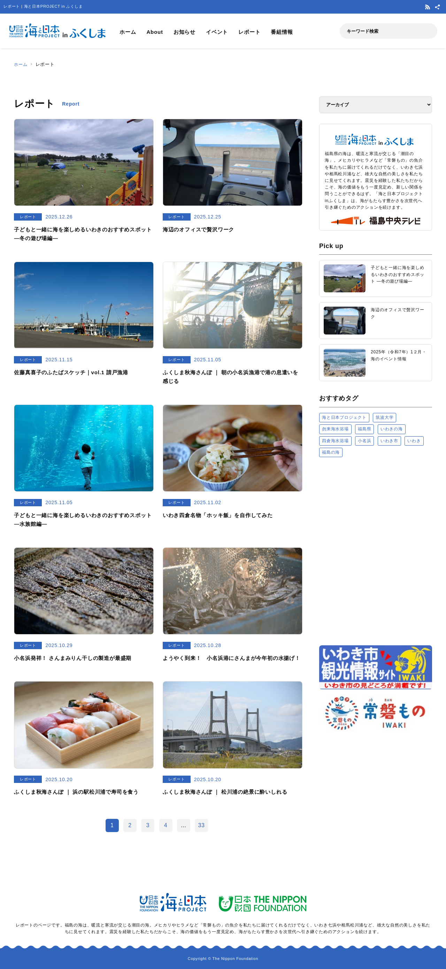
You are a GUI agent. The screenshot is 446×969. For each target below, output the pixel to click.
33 (201, 825)
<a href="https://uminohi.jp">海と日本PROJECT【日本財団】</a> (375, 550)
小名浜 (364, 440)
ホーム (128, 32)
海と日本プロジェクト (344, 417)
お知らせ (184, 32)
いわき (414, 440)
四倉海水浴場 (335, 440)
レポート (249, 32)
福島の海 (331, 452)
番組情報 (282, 32)
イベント (217, 32)
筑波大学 (384, 417)
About (154, 32)
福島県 (364, 428)
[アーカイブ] (375, 104)
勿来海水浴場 (335, 428)
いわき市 (389, 440)
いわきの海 (391, 428)
